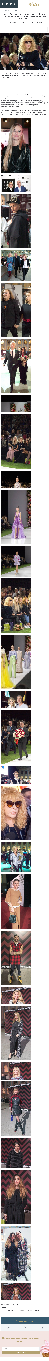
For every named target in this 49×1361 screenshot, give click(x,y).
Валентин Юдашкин (34, 22)
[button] (2, 4)
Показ (22, 22)
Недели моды (12, 22)
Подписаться (21, 1352)
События (16, 10)
